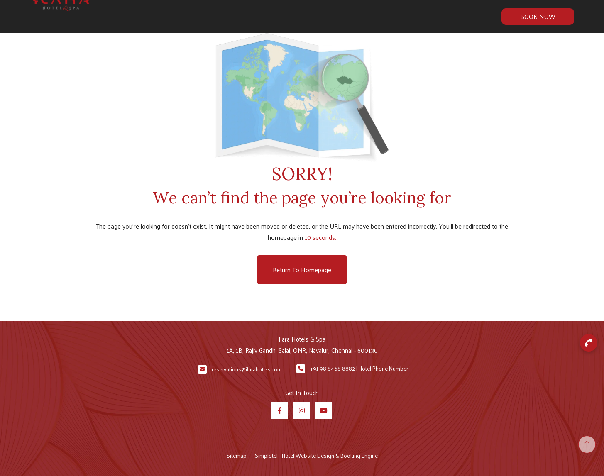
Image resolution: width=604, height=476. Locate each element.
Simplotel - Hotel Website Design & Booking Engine (316, 455)
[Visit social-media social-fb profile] (279, 410)
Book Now (537, 16)
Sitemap (237, 455)
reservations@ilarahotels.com (247, 369)
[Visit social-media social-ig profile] (301, 410)
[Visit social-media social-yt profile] (323, 410)
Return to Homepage (302, 269)
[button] (588, 343)
